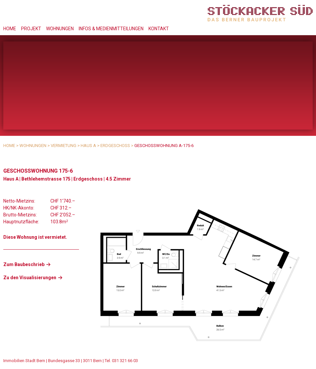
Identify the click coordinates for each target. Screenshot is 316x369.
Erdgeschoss (115, 145)
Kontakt (158, 28)
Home (9, 28)
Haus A (88, 145)
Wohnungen (60, 28)
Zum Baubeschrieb (23, 264)
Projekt (31, 28)
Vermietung (63, 145)
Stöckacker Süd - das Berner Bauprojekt (260, 13)
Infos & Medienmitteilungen (111, 28)
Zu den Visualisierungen (29, 277)
